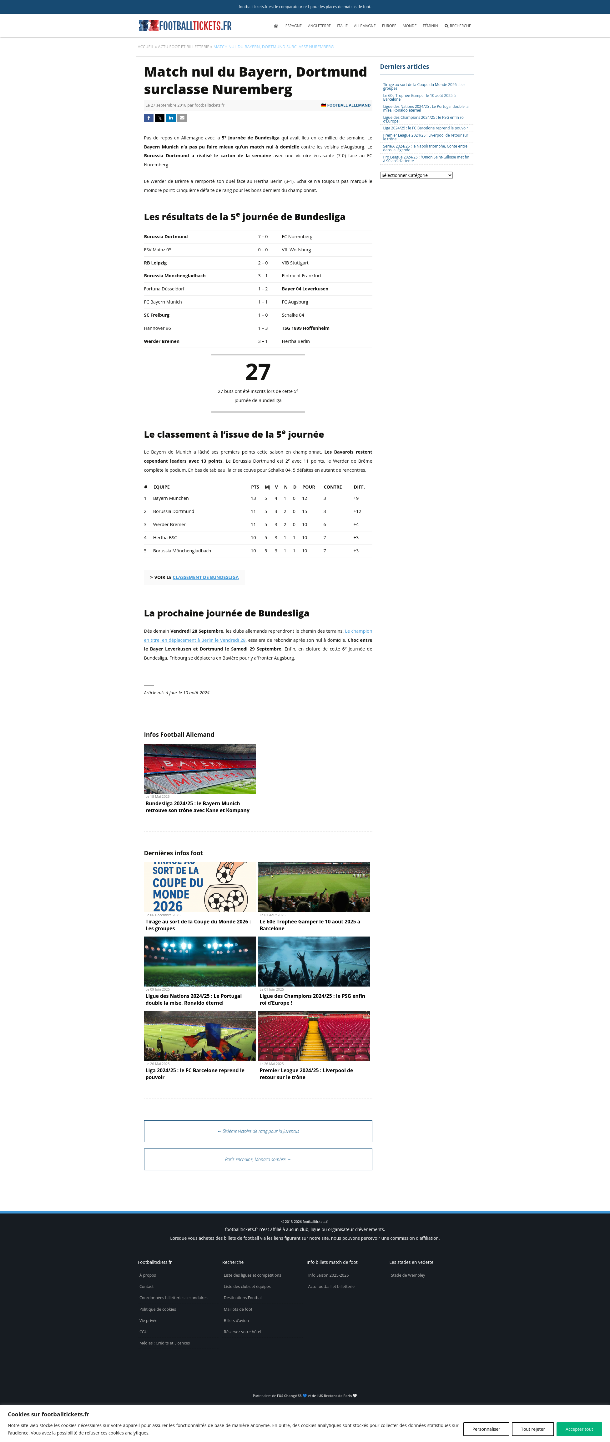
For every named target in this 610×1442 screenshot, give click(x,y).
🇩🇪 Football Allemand (345, 105)
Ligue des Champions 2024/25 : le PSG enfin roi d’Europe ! (424, 119)
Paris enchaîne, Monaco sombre (258, 1159)
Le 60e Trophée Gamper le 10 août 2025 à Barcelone (419, 97)
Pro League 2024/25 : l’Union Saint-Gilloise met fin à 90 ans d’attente (426, 158)
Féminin (430, 25)
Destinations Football (243, 1297)
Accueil (146, 46)
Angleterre (319, 25)
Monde (410, 25)
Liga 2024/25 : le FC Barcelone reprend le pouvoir (425, 127)
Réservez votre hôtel (242, 1331)
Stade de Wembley (408, 1275)
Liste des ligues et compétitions (252, 1275)
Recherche (457, 25)
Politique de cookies (157, 1309)
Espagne (293, 25)
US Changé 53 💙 (293, 1395)
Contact (146, 1286)
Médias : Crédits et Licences (164, 1343)
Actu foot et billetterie (183, 46)
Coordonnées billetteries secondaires (173, 1297)
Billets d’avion (236, 1320)
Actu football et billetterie (331, 1286)
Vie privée (148, 1320)
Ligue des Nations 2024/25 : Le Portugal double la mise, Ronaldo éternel (426, 108)
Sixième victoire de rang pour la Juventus (258, 1131)
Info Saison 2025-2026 (328, 1275)
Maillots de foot (238, 1309)
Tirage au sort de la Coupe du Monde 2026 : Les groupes (424, 86)
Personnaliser (486, 1429)
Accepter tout (579, 1429)
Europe (389, 25)
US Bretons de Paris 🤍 (338, 1395)
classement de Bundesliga (206, 577)
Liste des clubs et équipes (247, 1286)
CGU (143, 1331)
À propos (147, 1275)
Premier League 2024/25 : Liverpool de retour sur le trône (425, 137)
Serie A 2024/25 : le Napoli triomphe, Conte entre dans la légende (425, 147)
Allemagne (365, 25)
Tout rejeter (533, 1429)
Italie (342, 25)
